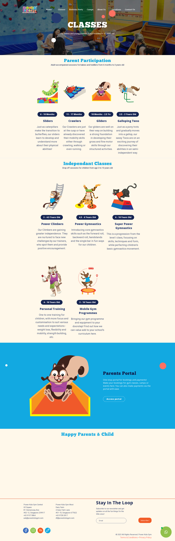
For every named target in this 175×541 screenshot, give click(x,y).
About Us (101, 9)
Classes (61, 9)
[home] (33, 9)
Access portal (114, 409)
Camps (90, 9)
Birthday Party (76, 9)
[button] (60, 9)
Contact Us (130, 9)
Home (49, 9)
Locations (116, 9)
